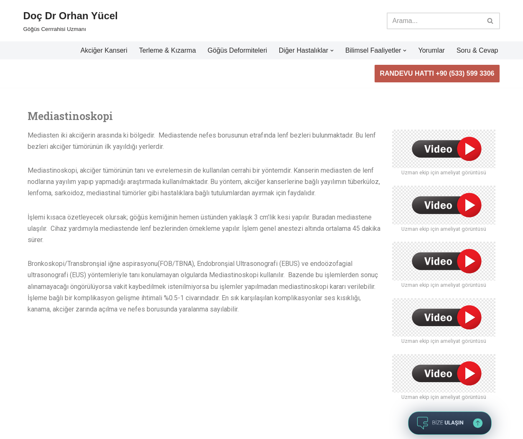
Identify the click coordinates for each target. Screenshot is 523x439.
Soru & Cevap (477, 50)
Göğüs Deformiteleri (237, 50)
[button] (332, 50)
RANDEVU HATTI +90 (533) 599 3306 (437, 73)
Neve (31, 417)
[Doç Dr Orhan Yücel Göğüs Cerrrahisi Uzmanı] (70, 21)
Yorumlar (431, 50)
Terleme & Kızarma (167, 50)
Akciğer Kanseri (103, 50)
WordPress (60, 417)
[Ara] (434, 21)
